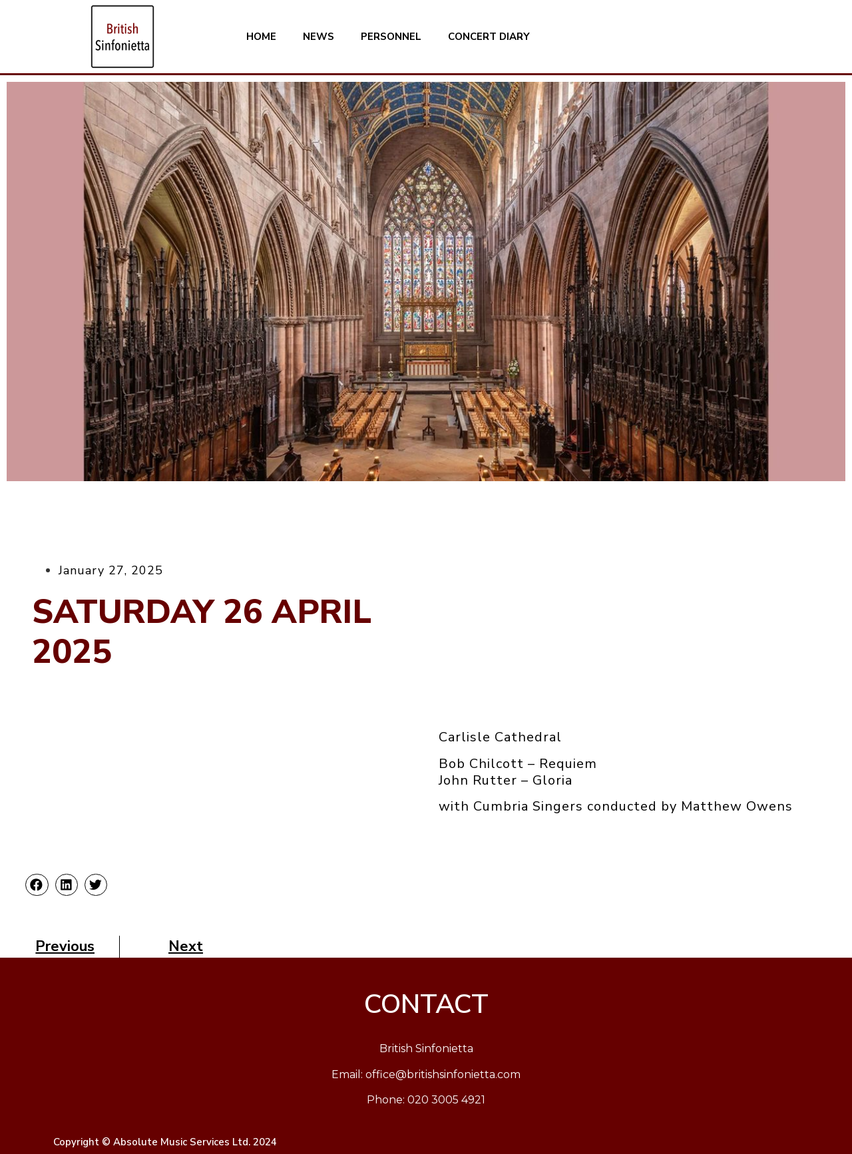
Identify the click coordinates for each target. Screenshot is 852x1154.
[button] (36, 885)
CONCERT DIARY (489, 36)
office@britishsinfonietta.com (443, 1074)
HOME (261, 36)
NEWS (318, 36)
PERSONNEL (391, 36)
